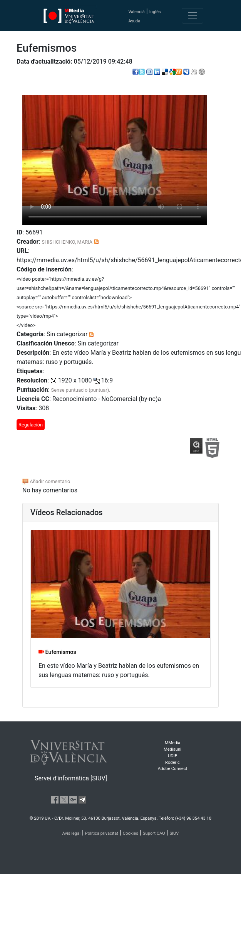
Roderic (172, 762)
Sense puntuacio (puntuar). (80, 390)
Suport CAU (154, 833)
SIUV (174, 833)
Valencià (136, 11)
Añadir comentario (46, 481)
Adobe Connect (172, 768)
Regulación (30, 425)
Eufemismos (57, 652)
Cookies (130, 833)
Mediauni (172, 749)
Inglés (155, 11)
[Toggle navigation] (192, 16)
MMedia (173, 742)
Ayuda (134, 21)
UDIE (172, 755)
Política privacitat (101, 833)
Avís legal (71, 833)
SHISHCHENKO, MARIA (67, 242)
